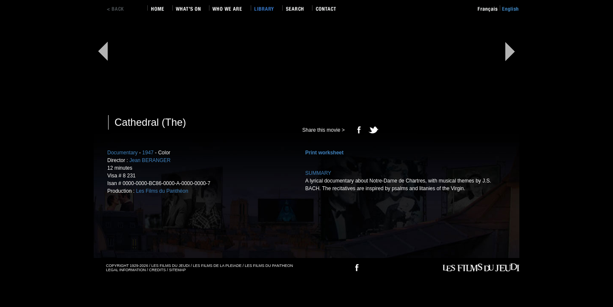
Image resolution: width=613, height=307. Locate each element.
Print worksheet (324, 153)
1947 (148, 153)
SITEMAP (177, 270)
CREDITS (157, 270)
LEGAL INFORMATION (126, 270)
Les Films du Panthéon (162, 191)
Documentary (122, 153)
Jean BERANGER (150, 160)
